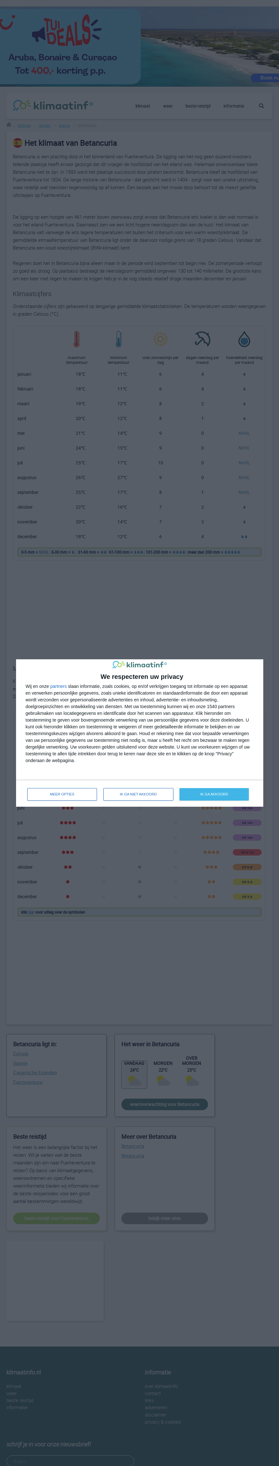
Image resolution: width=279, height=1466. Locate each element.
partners (58, 686)
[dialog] (139, 733)
